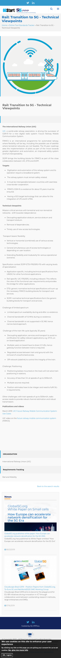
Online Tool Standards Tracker (22, 25)
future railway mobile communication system (36, 418)
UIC (4, 131)
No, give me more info (18, 652)
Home (4, 25)
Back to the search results (48, 486)
